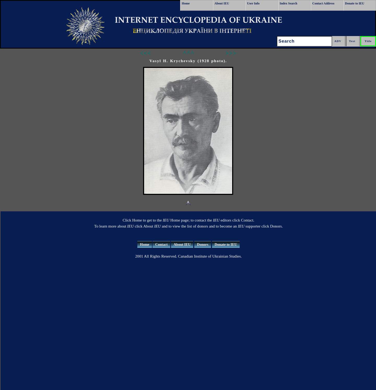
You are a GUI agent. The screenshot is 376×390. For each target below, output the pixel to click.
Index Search (288, 3)
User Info (253, 3)
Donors (202, 245)
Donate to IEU (354, 3)
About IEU (221, 3)
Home (186, 3)
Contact (161, 245)
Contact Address (323, 3)
